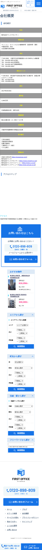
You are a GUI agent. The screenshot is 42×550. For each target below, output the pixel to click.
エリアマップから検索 (18, 320)
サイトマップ (27, 522)
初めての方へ (12, 522)
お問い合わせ (12, 530)
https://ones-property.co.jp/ (28, 161)
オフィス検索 (12, 513)
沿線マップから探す (18, 401)
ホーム (9, 509)
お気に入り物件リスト (30, 3)
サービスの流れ (13, 517)
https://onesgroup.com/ (19, 157)
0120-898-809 (21, 246)
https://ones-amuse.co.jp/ (27, 165)
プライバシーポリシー (30, 517)
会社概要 (25, 513)
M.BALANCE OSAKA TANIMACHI (18, 295)
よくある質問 (12, 526)
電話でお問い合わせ (10, 546)
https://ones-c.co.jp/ (28, 163)
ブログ (24, 509)
